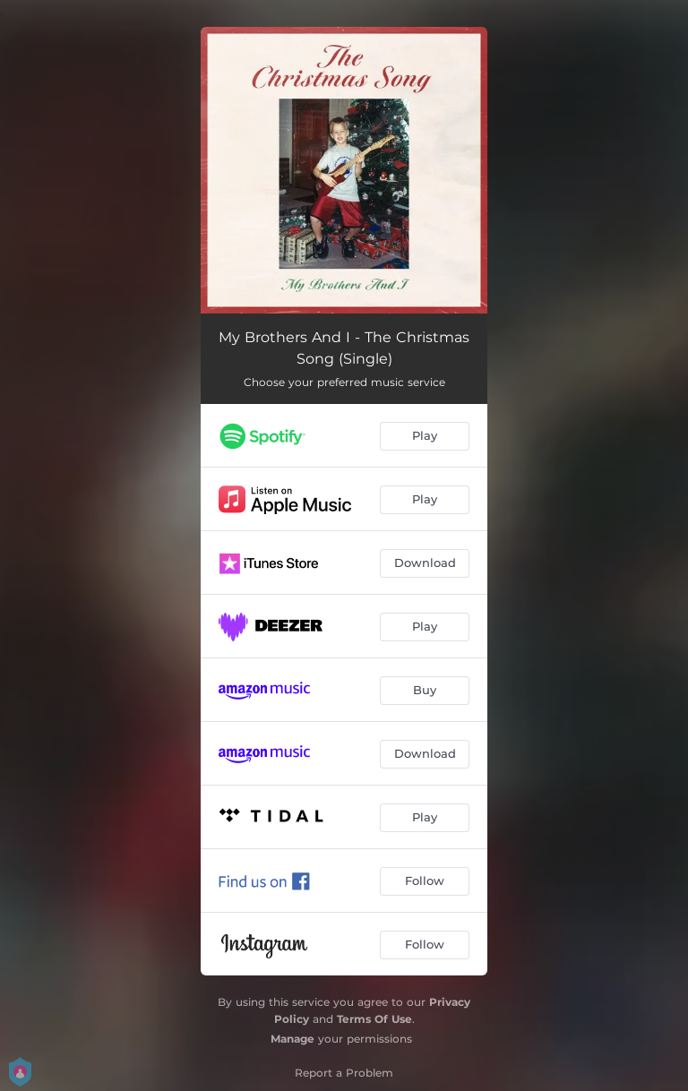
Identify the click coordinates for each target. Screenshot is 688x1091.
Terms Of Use (374, 1019)
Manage (292, 1038)
